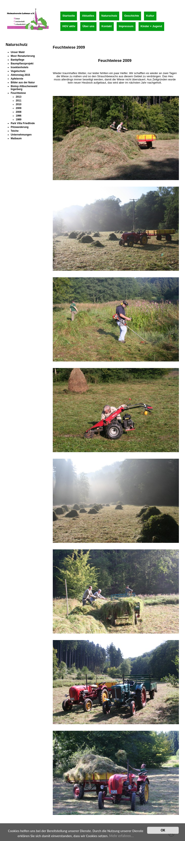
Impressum (126, 26)
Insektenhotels (19, 67)
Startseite (68, 15)
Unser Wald (18, 52)
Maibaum (16, 138)
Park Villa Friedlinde (23, 123)
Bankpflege (17, 59)
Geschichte (131, 15)
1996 (18, 115)
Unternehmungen (21, 134)
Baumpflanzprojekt (22, 63)
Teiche (14, 130)
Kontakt (107, 26)
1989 (18, 119)
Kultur (150, 15)
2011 (18, 100)
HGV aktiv (68, 26)
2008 (18, 111)
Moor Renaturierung (23, 55)
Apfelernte (17, 78)
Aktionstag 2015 (20, 74)
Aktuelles (88, 15)
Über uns (88, 26)
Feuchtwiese (18, 93)
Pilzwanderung (20, 127)
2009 (18, 108)
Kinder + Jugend (151, 26)
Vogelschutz (18, 71)
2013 (18, 96)
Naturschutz (109, 15)
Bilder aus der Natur (23, 82)
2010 (18, 104)
